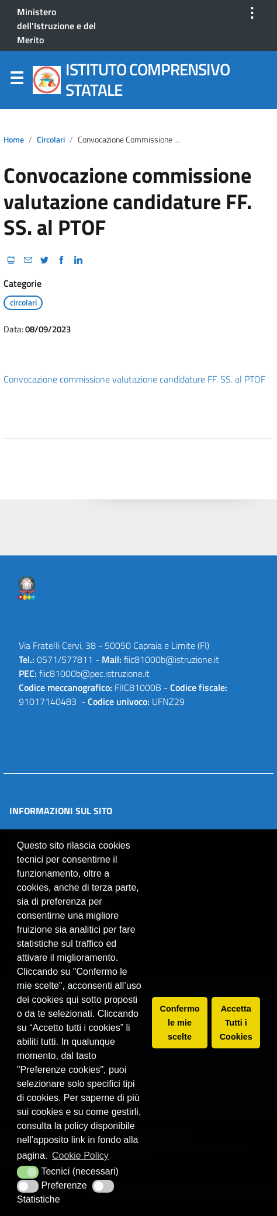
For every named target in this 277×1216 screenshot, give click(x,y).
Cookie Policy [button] (80, 1156)
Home (14, 139)
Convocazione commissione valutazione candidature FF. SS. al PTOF (134, 379)
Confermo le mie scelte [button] (180, 1022)
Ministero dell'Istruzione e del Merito (56, 26)
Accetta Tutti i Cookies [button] (236, 1022)
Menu (16, 80)
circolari (51, 139)
